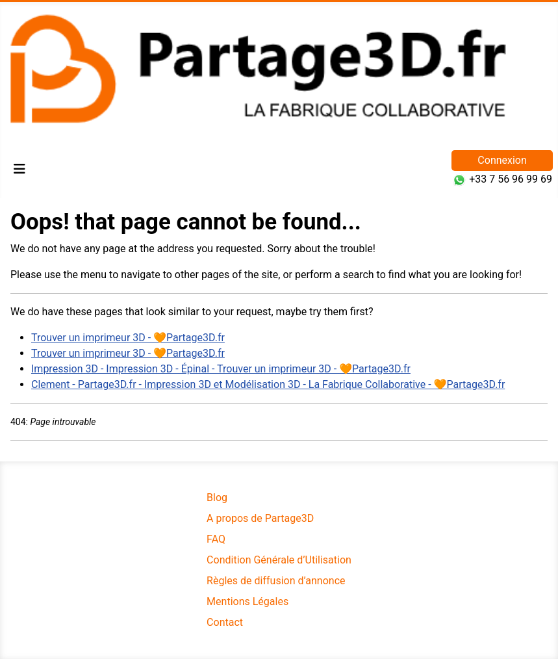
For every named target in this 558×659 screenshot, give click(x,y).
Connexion (501, 160)
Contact (225, 622)
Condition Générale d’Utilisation (279, 560)
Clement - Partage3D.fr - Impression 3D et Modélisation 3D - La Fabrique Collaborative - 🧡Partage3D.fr (268, 384)
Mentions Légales (247, 601)
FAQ (216, 539)
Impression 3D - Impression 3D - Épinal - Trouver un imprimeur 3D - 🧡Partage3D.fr (221, 369)
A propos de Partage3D (260, 518)
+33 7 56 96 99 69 (510, 179)
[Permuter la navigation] (19, 169)
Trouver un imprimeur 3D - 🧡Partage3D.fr (128, 337)
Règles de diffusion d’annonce (276, 581)
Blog (217, 497)
